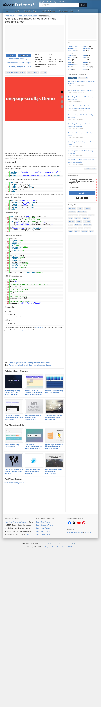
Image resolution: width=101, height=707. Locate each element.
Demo (11, 55)
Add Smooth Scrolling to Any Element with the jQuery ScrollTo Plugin (14, 417)
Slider (69, 62)
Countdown (72, 211)
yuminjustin (39, 327)
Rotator (85, 60)
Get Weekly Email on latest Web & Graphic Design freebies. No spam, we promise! (81, 181)
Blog (78, 11)
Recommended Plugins (66, 11)
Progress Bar (87, 224)
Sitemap (64, 547)
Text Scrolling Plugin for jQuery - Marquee (80, 90)
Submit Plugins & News (75, 532)
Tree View (84, 231)
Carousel (87, 208)
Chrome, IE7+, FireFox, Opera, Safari (15, 72)
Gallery (70, 53)
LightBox (70, 55)
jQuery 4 (80, 208)
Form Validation (73, 215)
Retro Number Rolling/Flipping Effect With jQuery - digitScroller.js (34, 446)
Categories (16, 11)
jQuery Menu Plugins (43, 528)
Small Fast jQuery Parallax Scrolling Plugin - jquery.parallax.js (53, 471)
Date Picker (83, 215)
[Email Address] (82, 187)
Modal (70, 218)
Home (7, 11)
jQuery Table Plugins (43, 531)
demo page (20, 330)
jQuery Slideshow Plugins (44, 525)
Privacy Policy (56, 547)
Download (24, 55)
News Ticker (86, 218)
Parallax (79, 221)
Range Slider (72, 228)
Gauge (80, 228)
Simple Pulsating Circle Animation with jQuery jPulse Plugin (32, 471)
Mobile (84, 57)
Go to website (52, 64)
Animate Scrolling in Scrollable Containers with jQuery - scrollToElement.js (33, 392)
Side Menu (87, 228)
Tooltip (70, 69)
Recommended (83, 78)
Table (84, 64)
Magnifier (91, 215)
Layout (84, 53)
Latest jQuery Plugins (30, 11)
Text (69, 66)
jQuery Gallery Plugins (43, 534)
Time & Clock (86, 66)
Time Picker (87, 221)
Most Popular (72, 78)
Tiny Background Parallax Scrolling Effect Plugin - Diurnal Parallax (53, 417)
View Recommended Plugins (19, 63)
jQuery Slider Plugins (43, 522)
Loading (85, 55)
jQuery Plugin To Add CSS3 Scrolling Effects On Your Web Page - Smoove (54, 446)
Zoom (84, 69)
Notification (78, 224)
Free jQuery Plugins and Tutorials (19, 4)
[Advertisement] (34, 346)
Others (70, 60)
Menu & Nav (71, 57)
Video (91, 231)
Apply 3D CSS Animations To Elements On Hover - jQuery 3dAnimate (14, 471)
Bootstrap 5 (72, 208)
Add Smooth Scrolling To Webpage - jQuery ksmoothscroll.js (33, 417)
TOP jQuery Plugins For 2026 (18, 66)
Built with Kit (82, 198)
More (27, 534)
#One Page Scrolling (33, 72)
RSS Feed (71, 547)
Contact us (87, 532)
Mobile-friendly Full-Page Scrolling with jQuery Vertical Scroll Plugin (12, 392)
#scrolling (43, 72)
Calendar (77, 218)
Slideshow (85, 62)
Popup (71, 224)
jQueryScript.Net (46, 547)
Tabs (70, 231)
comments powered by (14, 483)
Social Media (71, 64)
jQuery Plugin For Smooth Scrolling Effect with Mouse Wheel (29, 363)
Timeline (76, 231)
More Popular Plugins (90, 168)
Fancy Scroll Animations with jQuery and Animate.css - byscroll (30, 365)
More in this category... (19, 59)
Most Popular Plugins (48, 11)
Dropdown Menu (82, 211)
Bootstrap (71, 221)
